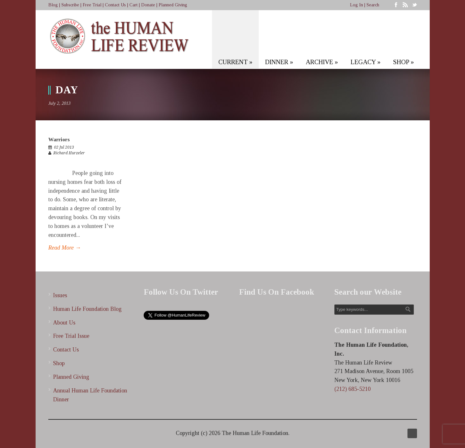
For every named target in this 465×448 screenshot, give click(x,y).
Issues (60, 295)
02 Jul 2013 (64, 147)
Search (372, 5)
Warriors (59, 140)
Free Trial (92, 5)
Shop (59, 363)
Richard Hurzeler (69, 153)
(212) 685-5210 (352, 389)
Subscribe (70, 5)
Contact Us (115, 5)
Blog (53, 5)
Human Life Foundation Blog (87, 309)
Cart (133, 5)
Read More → (64, 247)
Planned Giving (173, 5)
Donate (148, 5)
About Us (64, 322)
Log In (356, 5)
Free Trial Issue (71, 336)
